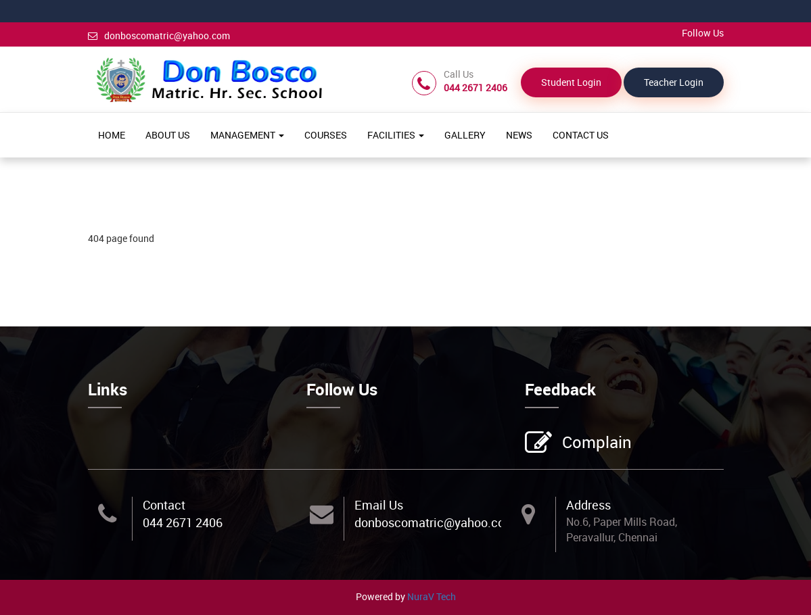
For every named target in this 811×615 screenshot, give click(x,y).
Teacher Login (673, 82)
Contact (164, 505)
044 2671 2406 (183, 522)
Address (588, 505)
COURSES (325, 134)
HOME (111, 134)
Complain (595, 443)
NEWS (519, 134)
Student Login (571, 82)
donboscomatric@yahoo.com (159, 35)
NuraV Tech (431, 596)
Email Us (378, 505)
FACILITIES (395, 134)
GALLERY (465, 134)
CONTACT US (581, 134)
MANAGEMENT (247, 134)
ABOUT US (167, 134)
